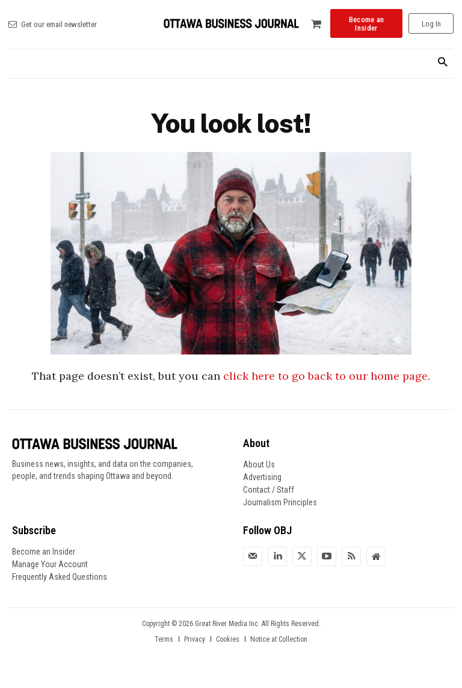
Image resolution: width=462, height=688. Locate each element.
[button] (442, 63)
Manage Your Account (50, 564)
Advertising (262, 477)
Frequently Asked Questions (59, 577)
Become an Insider (43, 551)
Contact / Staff (268, 490)
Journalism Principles (280, 502)
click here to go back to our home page (325, 376)
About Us (259, 464)
